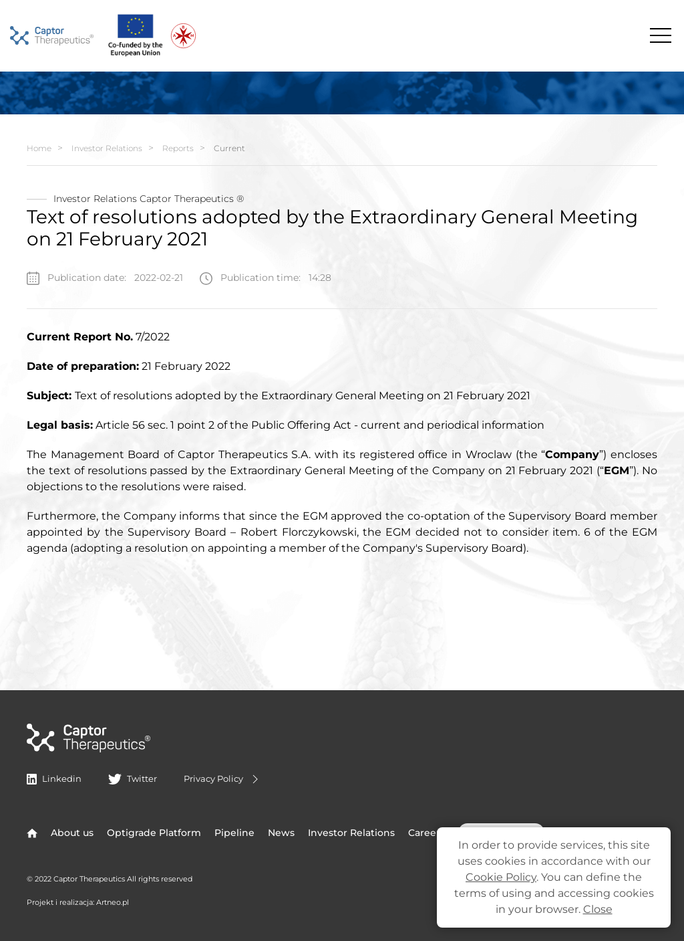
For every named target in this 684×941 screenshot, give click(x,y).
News (281, 833)
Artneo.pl (112, 902)
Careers (426, 833)
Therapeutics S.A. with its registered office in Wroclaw (365, 454)
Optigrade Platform (154, 833)
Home (39, 148)
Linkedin (54, 778)
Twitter (132, 778)
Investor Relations (106, 148)
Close (598, 909)
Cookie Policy (501, 877)
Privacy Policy (223, 779)
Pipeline (234, 833)
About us (72, 833)
